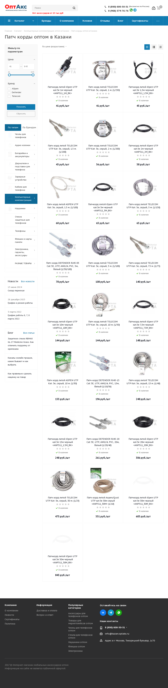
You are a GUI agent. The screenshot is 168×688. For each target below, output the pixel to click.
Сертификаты (12, 619)
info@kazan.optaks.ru (117, 633)
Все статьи (28, 332)
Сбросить (21, 113)
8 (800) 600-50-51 (118, 6)
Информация (44, 605)
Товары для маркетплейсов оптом (80, 622)
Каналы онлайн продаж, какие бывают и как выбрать (20, 360)
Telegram (111, 612)
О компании (11, 610)
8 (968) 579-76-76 (118, 10)
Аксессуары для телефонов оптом (78, 615)
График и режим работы (20, 302)
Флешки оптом (76, 646)
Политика (10, 623)
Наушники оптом (77, 642)
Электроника (75, 651)
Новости (9, 615)
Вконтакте (103, 612)
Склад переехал (16, 290)
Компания (11, 605)
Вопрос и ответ (44, 615)
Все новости (27, 280)
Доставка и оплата (46, 610)
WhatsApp (119, 612)
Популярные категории (75, 606)
